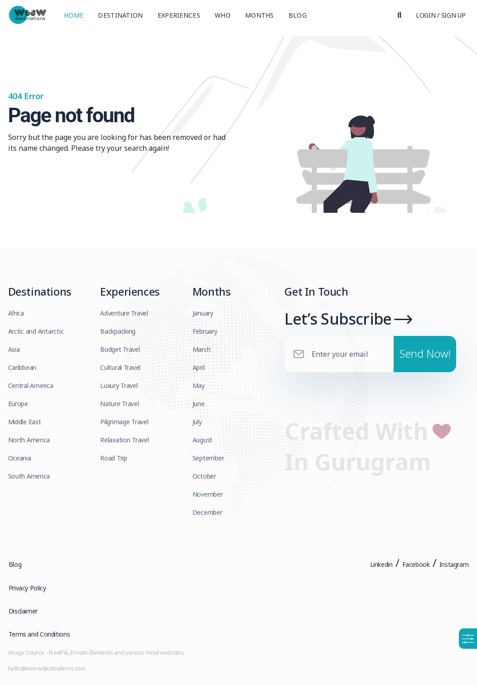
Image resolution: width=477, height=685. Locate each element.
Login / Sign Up (441, 15)
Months (259, 15)
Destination (120, 15)
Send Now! (425, 356)
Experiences (179, 15)
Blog (298, 15)
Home (73, 15)
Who (223, 15)
